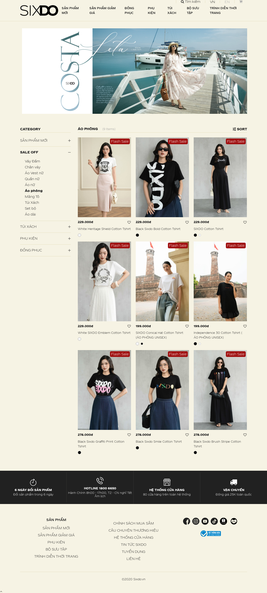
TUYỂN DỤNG (133, 552)
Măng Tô (32, 197)
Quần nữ (32, 179)
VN (212, 1)
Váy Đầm (32, 161)
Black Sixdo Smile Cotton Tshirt (159, 441)
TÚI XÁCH (171, 10)
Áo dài (30, 214)
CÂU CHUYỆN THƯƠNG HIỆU (133, 530)
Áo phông (34, 191)
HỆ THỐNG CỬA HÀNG (133, 537)
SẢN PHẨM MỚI (70, 10)
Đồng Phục (31, 250)
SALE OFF (29, 152)
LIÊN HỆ (134, 559)
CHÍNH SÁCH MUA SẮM (133, 523)
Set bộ (30, 208)
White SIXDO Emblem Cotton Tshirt (104, 332)
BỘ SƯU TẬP (193, 10)
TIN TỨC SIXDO (133, 544)
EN (227, 1)
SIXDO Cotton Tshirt (208, 228)
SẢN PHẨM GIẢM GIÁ (102, 10)
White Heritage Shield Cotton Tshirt (104, 228)
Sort (240, 129)
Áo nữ (30, 185)
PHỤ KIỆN (151, 10)
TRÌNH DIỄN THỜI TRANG (223, 10)
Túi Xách (32, 202)
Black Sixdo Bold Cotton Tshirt (158, 228)
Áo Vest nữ (34, 173)
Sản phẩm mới (34, 140)
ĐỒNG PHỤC (129, 10)
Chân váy (32, 167)
